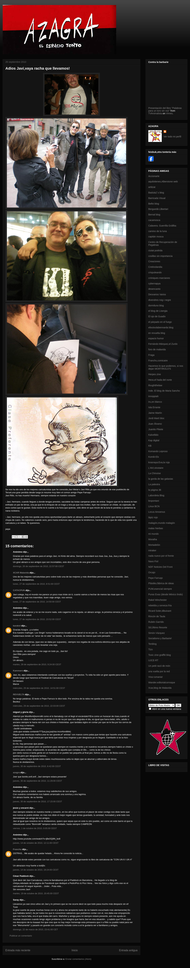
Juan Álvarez (155, 423)
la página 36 (154, 490)
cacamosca (154, 220)
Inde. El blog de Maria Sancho (164, 390)
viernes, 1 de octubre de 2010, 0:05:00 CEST (35, 828)
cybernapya (154, 283)
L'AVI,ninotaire (155, 468)
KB (149, 445)
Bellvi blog (153, 203)
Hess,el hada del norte (160, 379)
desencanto (154, 289)
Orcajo (151, 572)
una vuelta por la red (159, 671)
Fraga (151, 355)
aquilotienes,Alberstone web (163, 181)
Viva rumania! (155, 677)
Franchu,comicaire (158, 360)
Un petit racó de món (159, 666)
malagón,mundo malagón (161, 523)
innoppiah (153, 396)
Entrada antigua (128, 950)
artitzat (151, 187)
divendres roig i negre (159, 300)
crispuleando (155, 272)
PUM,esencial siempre (160, 589)
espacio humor (156, 338)
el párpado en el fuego (160, 322)
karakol (17, 625)
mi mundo (153, 533)
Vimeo (169, 113)
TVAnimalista (155, 113)
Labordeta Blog (156, 495)
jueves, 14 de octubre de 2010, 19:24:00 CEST (36, 870)
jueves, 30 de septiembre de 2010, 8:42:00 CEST (37, 766)
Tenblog (152, 644)
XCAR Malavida (21, 572)
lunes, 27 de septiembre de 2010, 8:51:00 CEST (36, 584)
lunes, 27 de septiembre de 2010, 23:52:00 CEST (37, 619)
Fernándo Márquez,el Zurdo (163, 344)
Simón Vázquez (156, 633)
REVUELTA (18, 694)
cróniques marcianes (159, 278)
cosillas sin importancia (160, 256)
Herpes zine (154, 374)
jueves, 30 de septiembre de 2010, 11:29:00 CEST (37, 781)
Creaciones (154, 261)
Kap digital (153, 440)
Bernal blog (154, 214)
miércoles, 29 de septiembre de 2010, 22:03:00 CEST (39, 706)
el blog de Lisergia (157, 311)
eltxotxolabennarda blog (160, 327)
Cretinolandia (155, 267)
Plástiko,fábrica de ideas (161, 583)
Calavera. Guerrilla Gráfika (162, 225)
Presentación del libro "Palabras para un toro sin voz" (165, 109)
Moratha (152, 539)
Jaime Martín (155, 413)
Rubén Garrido (156, 622)
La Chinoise (154, 473)
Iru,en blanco (155, 401)
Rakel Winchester (157, 600)
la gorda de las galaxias (160, 478)
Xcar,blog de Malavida (160, 687)
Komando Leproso (157, 451)
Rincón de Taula (156, 616)
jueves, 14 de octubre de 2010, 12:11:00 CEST (36, 843)
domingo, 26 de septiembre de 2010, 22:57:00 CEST (38, 566)
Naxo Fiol (153, 561)
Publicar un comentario (21, 935)
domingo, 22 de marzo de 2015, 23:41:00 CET (35, 929)
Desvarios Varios (157, 294)
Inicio (75, 950)
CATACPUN (19, 590)
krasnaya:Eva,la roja (159, 462)
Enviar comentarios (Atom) (78, 959)
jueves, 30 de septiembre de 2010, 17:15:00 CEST (37, 801)
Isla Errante (154, 407)
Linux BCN (154, 506)
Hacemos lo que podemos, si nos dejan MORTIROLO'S (165, 367)
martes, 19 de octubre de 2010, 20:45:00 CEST (36, 893)
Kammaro (18, 670)
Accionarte (153, 176)
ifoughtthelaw (155, 385)
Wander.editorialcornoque (161, 682)
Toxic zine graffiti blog (159, 655)
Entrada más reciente (17, 950)
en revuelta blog (156, 333)
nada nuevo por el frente (161, 555)
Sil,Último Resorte (157, 627)
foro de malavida (157, 349)
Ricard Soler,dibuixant (159, 610)
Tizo (150, 649)
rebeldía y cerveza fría (160, 605)
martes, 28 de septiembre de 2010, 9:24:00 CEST (37, 664)
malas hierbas (155, 528)
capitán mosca (155, 236)
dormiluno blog (156, 305)
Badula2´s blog (156, 192)
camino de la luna (157, 231)
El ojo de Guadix (157, 316)
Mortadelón (154, 545)
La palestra (154, 484)
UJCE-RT (153, 660)
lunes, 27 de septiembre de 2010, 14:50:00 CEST (37, 601)
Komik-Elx (153, 456)
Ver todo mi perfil (172, 136)
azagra (16, 772)
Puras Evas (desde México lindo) (165, 594)
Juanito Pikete (155, 429)
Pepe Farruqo (155, 578)
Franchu (17, 849)
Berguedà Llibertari (158, 209)
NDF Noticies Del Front (160, 567)
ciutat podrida (155, 250)
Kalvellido (153, 435)
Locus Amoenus (156, 512)
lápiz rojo (153, 517)
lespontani (153, 500)
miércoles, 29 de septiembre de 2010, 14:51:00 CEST (39, 688)
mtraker (152, 550)
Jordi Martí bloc (156, 418)
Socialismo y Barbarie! (160, 638)
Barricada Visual (156, 198)
